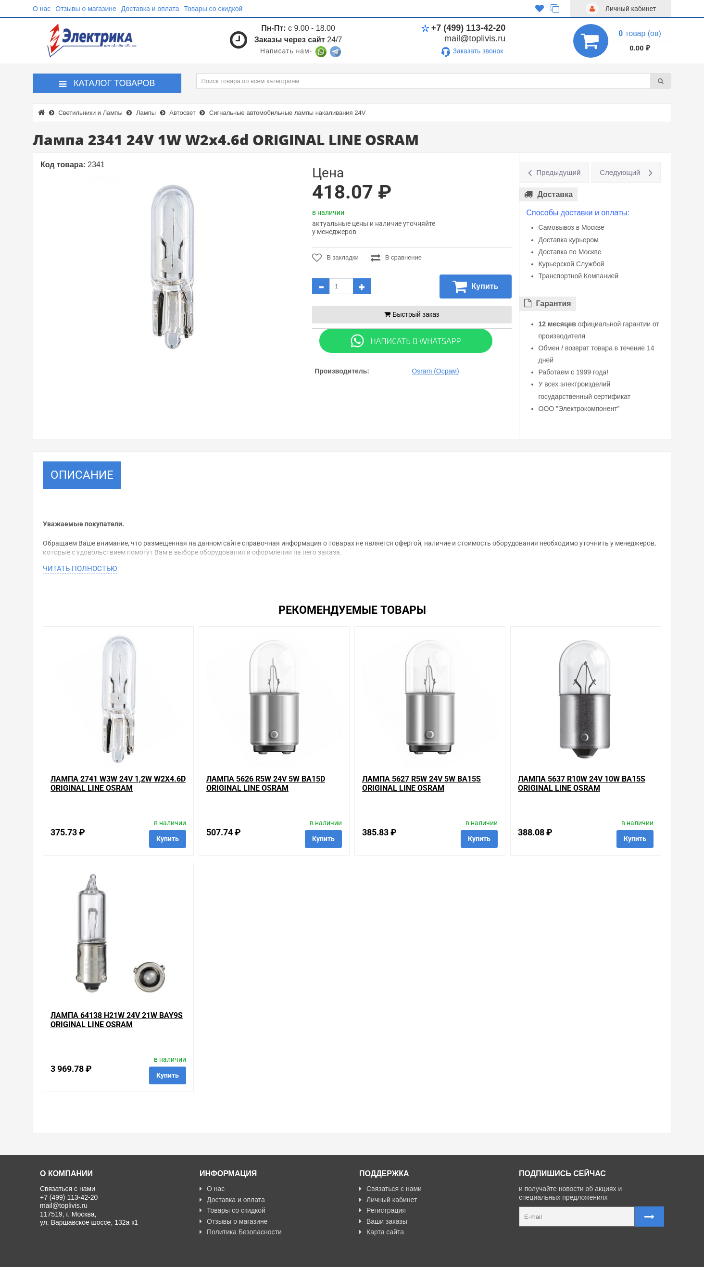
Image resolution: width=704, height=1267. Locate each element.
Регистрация (382, 1210)
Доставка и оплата (150, 8)
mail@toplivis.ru (474, 38)
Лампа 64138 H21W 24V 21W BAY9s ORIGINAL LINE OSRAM (116, 1020)
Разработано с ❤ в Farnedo (129, 1255)
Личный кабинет (388, 1200)
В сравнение (396, 257)
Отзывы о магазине (85, 8)
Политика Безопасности (241, 1232)
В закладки (335, 257)
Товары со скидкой (213, 8)
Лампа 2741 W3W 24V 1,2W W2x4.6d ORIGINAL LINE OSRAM (118, 783)
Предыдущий (558, 172)
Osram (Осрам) (435, 371)
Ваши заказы (383, 1221)
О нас (41, 8)
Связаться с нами (390, 1188)
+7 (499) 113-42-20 (463, 28)
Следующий (620, 172)
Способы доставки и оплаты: (578, 213)
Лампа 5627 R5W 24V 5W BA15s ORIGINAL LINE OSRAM (421, 783)
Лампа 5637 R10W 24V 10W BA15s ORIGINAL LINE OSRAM (581, 783)
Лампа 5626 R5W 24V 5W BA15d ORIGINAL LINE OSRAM (265, 783)
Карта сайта (381, 1232)
